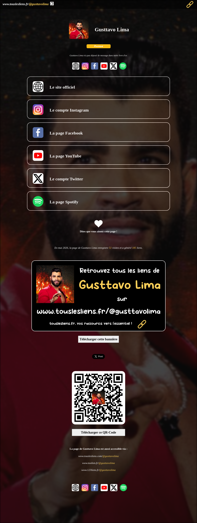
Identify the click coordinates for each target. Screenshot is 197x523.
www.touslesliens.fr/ (26, 4)
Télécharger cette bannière (99, 339)
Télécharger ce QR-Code (98, 432)
